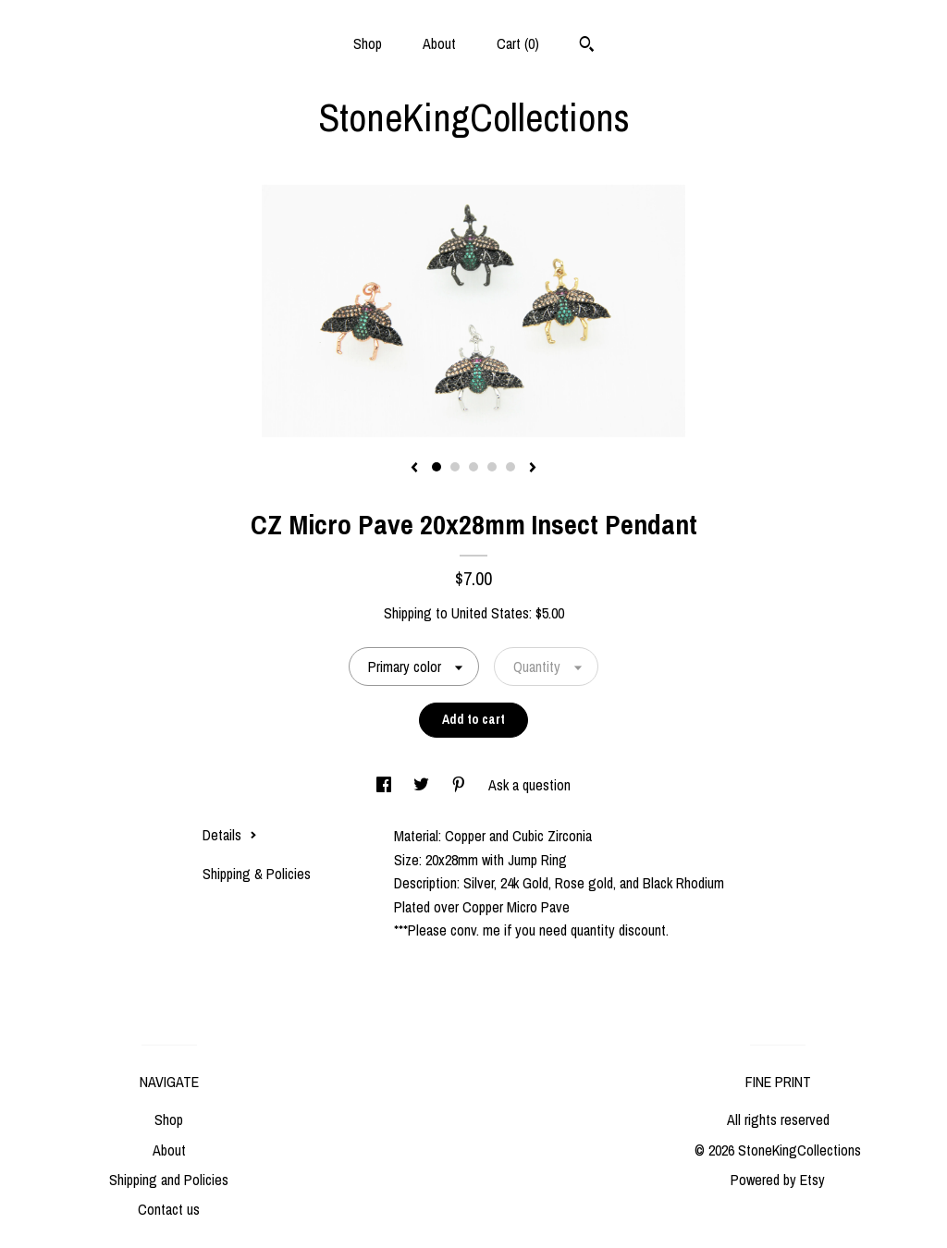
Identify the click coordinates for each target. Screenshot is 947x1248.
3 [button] (473, 466)
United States (490, 613)
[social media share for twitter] (423, 785)
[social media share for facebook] (385, 785)
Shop (367, 43)
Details (230, 835)
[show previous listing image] (414, 468)
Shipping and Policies (168, 1179)
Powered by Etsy (778, 1179)
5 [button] (510, 466)
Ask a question (529, 785)
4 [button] (492, 466)
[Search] (587, 46)
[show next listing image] (532, 468)
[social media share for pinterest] (460, 785)
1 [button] (436, 466)
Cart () (518, 43)
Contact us (169, 1209)
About (439, 43)
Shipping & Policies (257, 873)
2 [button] (455, 466)
